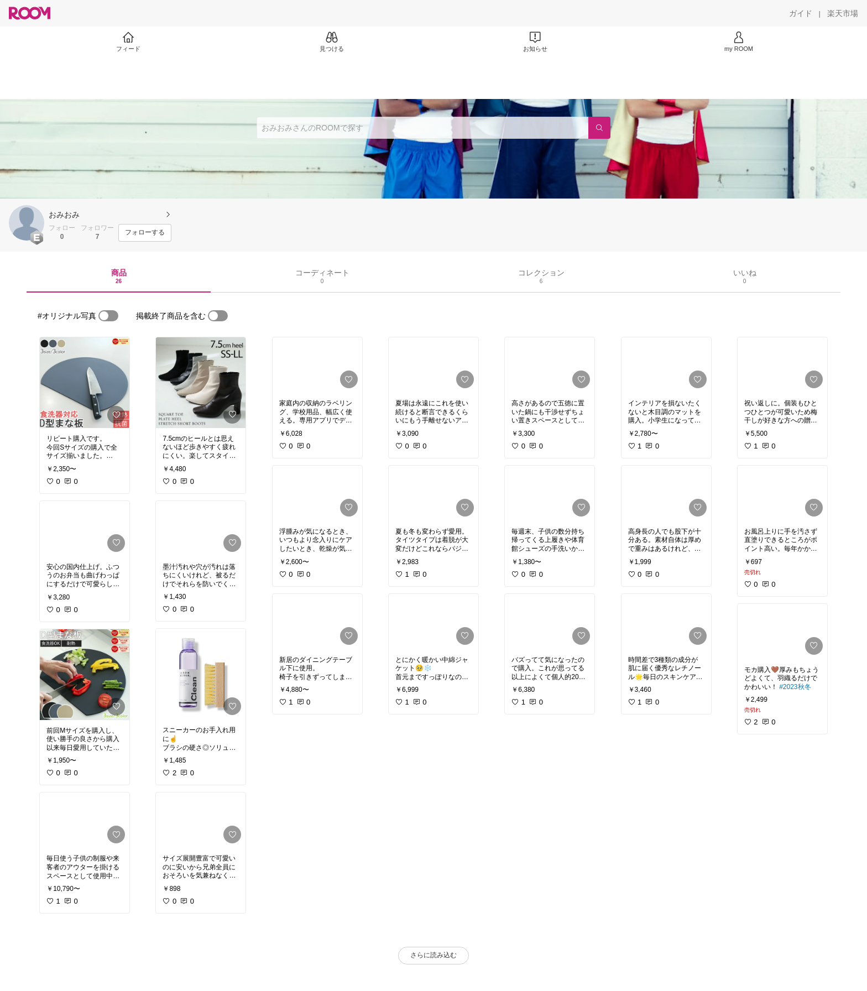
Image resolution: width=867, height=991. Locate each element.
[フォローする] (144, 233)
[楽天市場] (842, 13)
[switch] (108, 315)
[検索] (599, 128)
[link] (84, 382)
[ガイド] (800, 13)
